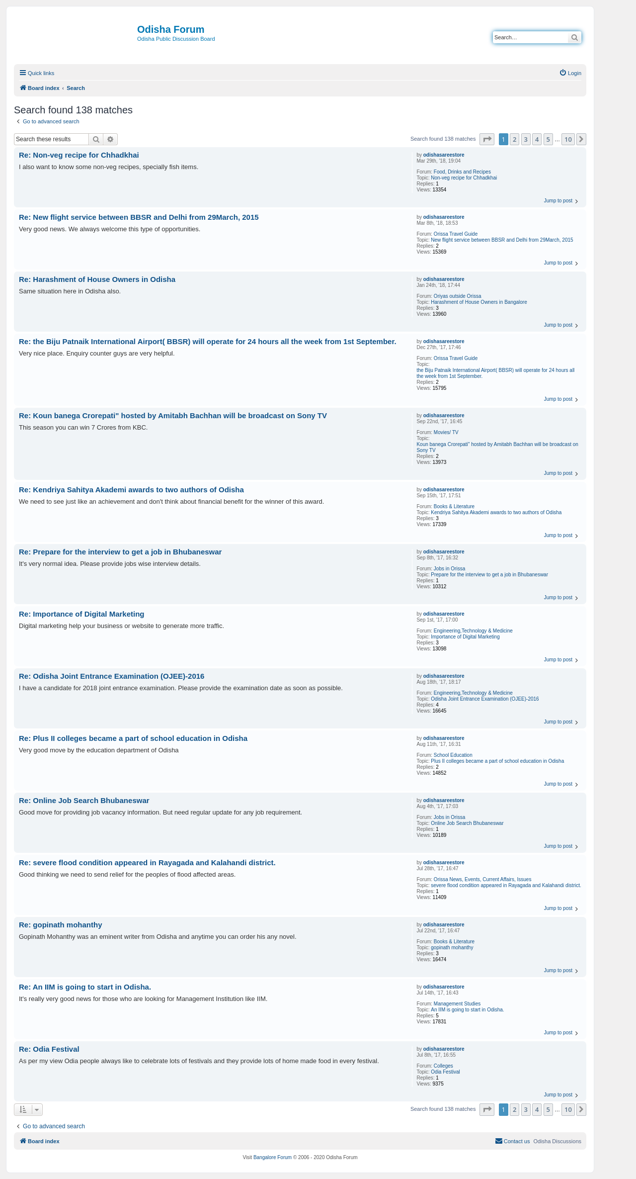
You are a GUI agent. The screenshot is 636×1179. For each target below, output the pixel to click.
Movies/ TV (446, 432)
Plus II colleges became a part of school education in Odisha (497, 761)
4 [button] (537, 139)
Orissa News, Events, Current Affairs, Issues (483, 879)
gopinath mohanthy (452, 947)
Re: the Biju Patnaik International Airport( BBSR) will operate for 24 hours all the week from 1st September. (208, 341)
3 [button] (526, 139)
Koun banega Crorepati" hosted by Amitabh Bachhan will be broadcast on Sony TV (497, 447)
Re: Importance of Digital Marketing (82, 614)
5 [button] (548, 139)
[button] (486, 139)
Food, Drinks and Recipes (462, 172)
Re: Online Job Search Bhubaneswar (84, 800)
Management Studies (457, 1003)
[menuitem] (570, 73)
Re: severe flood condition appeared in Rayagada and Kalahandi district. (147, 862)
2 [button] (514, 139)
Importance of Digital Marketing (465, 636)
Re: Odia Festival (49, 1049)
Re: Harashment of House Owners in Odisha (97, 279)
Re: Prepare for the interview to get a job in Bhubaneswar (120, 551)
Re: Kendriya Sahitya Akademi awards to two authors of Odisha (131, 489)
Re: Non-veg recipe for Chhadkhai (79, 155)
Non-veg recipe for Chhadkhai (464, 178)
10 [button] (568, 139)
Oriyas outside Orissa (457, 296)
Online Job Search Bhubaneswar (467, 823)
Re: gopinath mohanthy (60, 924)
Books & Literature (454, 506)
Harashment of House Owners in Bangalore (479, 302)
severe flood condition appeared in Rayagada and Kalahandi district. (506, 885)
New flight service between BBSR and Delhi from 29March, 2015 (502, 240)
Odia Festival (445, 1072)
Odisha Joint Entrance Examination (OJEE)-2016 (485, 699)
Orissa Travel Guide (455, 234)
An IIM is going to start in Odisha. (467, 1009)
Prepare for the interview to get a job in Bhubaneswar (489, 574)
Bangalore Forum (272, 1157)
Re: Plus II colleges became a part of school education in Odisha (133, 738)
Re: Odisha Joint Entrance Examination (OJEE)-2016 (111, 676)
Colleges (443, 1066)
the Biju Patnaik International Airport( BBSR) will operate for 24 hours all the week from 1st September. (495, 373)
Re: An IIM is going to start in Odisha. (85, 987)
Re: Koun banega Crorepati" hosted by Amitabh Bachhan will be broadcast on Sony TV (173, 415)
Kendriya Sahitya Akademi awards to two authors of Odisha (496, 512)
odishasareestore (444, 155)
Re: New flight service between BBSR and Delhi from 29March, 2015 (139, 217)
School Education (453, 755)
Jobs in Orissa (449, 568)
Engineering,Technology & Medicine (473, 631)
